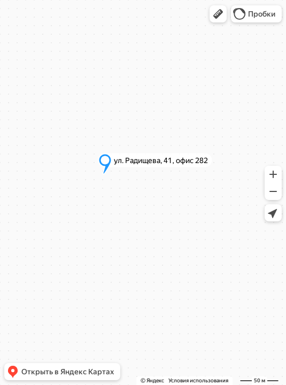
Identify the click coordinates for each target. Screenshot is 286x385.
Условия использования (198, 380)
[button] (218, 13)
